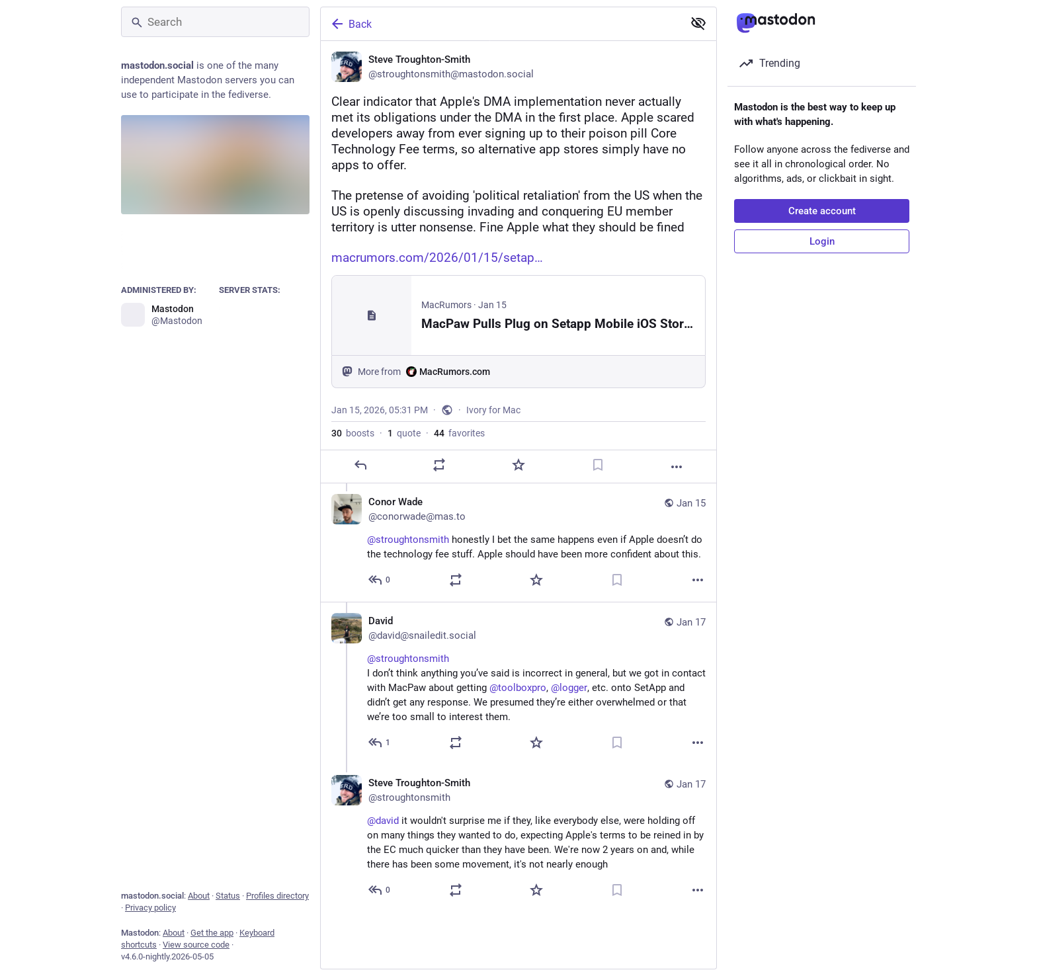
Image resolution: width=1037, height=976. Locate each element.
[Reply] (360, 465)
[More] (676, 467)
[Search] (215, 22)
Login (822, 241)
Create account (822, 211)
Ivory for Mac (493, 410)
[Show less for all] (698, 23)
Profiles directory (277, 896)
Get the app (211, 933)
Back (350, 24)
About (199, 896)
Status (228, 896)
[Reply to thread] (380, 580)
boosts (352, 433)
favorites (459, 433)
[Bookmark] (598, 465)
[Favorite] (518, 465)
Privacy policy (150, 908)
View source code (196, 945)
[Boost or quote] (439, 465)
